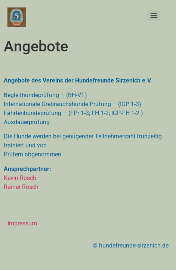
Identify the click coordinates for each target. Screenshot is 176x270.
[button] (154, 15)
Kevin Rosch (20, 178)
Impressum (22, 223)
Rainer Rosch (21, 186)
